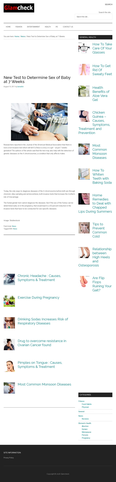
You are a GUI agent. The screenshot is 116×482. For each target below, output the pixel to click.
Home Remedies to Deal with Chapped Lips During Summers (95, 203)
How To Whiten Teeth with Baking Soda (102, 176)
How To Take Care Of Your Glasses (102, 48)
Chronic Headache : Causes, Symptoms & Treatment (39, 278)
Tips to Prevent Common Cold (99, 230)
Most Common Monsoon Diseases (44, 384)
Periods (85, 435)
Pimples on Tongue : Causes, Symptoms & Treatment (40, 365)
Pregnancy (86, 438)
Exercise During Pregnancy (38, 297)
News (14, 226)
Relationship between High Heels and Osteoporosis (95, 257)
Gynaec (85, 429)
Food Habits (87, 404)
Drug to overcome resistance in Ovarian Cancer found (42, 343)
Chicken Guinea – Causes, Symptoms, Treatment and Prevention (94, 122)
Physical (85, 407)
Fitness (81, 401)
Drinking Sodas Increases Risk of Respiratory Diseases (43, 321)
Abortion (85, 426)
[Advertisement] (39, 59)
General (81, 411)
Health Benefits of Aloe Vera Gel (100, 94)
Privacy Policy (9, 458)
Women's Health (84, 423)
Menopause (86, 432)
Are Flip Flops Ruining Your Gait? (101, 284)
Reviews (85, 419)
